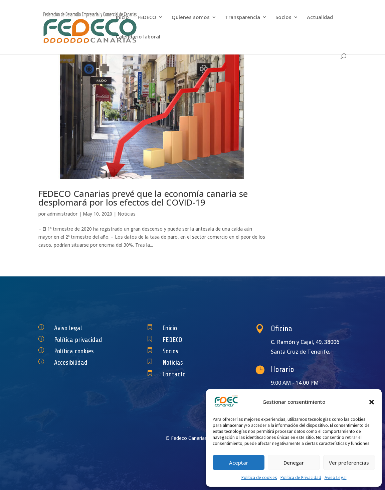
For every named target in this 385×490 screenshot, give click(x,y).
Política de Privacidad (300, 477)
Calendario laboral (138, 37)
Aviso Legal (336, 477)
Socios (283, 17)
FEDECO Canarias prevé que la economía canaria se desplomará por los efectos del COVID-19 (143, 198)
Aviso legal (72, 328)
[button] (371, 402)
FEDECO (147, 17)
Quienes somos (191, 17)
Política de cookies (259, 477)
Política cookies (76, 351)
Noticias (127, 214)
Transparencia (242, 17)
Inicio (122, 17)
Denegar (293, 462)
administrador (62, 214)
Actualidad (320, 17)
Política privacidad (80, 339)
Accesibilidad (74, 362)
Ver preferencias (349, 462)
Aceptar (238, 462)
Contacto (179, 374)
